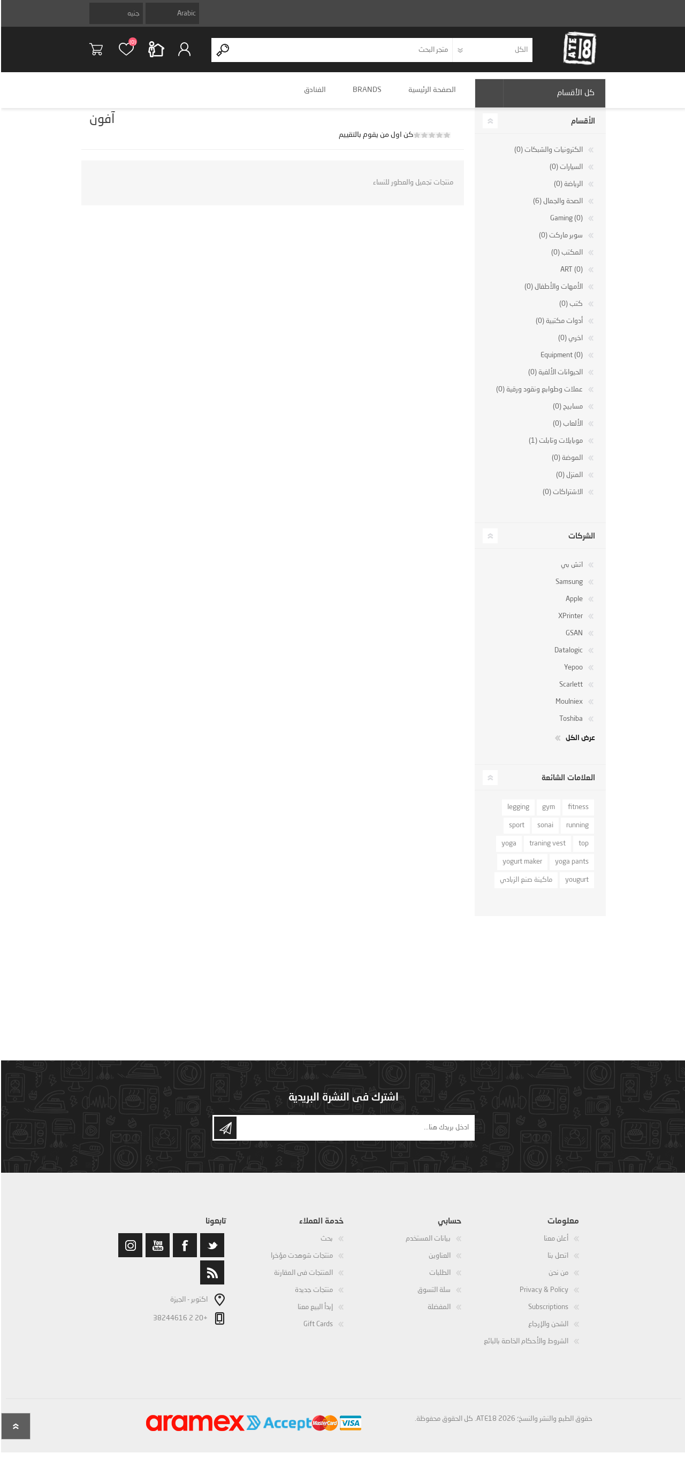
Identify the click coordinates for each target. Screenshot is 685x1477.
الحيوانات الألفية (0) (554, 379)
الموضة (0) (566, 465)
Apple (573, 606)
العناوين (439, 1263)
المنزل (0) (568, 482)
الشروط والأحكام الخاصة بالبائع (525, 1348)
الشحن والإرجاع (547, 1331)
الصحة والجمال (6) (557, 208)
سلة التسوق (103, 53)
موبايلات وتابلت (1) (555, 448)
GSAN (573, 640)
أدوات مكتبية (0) (558, 328)
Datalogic (567, 658)
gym (547, 814)
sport (515, 832)
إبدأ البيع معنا (314, 1314)
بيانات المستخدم (427, 1246)
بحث (325, 1246)
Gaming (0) (565, 225)
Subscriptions (547, 1314)
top (582, 851)
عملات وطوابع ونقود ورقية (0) (538, 397)
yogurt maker (521, 869)
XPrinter (569, 623)
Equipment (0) (560, 362)
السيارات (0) (565, 174)
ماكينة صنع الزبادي (525, 887)
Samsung (568, 589)
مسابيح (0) (567, 414)
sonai (544, 832)
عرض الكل (579, 745)
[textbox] (343, 54)
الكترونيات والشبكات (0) (547, 157)
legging (517, 814)
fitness (577, 814)
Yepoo (572, 675)
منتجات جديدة (313, 1297)
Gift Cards (317, 1331)
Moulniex (568, 709)
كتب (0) (570, 311)
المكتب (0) (566, 260)
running (576, 832)
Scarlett (570, 692)
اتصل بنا (556, 1263)
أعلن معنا (555, 1246)
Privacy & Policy (543, 1297)
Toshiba (570, 726)
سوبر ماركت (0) (560, 243)
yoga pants (571, 869)
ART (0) (570, 277)
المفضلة (438, 1314)
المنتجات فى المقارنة (302, 1280)
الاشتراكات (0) (562, 499)
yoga (507, 851)
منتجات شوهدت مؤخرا (301, 1263)
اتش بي (571, 572)
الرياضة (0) (567, 191)
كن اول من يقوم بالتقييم (375, 142)
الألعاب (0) (567, 431)
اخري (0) (569, 345)
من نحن (557, 1280)
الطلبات (439, 1280)
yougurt (576, 887)
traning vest (546, 851)
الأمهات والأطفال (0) (552, 294)
